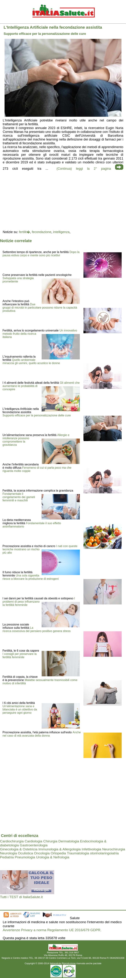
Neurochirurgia (113, 849)
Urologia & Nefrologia (52, 857)
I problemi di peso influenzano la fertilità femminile (39, 601)
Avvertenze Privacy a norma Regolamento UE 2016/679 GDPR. (52, 930)
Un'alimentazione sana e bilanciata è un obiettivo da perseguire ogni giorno (20, 709)
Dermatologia (68, 841)
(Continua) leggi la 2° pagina (84, 168)
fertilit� (24, 232)
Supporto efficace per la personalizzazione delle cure (37, 415)
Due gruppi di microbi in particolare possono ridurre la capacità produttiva (40, 307)
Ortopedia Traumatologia (70, 853)
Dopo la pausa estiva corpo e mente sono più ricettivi (41, 253)
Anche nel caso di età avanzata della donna (42, 734)
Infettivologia (91, 849)
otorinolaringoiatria (104, 853)
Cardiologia (33, 841)
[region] (63, 200)
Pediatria (7, 857)
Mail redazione (63, 960)
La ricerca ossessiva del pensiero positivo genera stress (37, 629)
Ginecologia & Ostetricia (18, 849)
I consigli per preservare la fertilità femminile (20, 655)
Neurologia (8, 853)
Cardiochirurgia (12, 841)
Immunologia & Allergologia (59, 849)
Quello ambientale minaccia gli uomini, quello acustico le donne (31, 361)
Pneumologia (25, 857)
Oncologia (42, 853)
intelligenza (61, 232)
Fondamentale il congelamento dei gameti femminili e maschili (19, 497)
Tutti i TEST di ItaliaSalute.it (21, 897)
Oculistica (25, 853)
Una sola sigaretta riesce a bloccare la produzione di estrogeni (31, 577)
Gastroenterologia (34, 845)
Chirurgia (50, 841)
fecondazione (41, 232)
